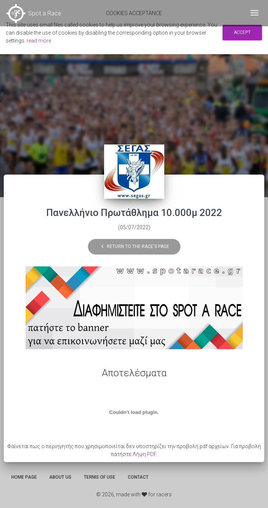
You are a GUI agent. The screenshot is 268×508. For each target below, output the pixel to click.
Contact (138, 477)
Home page (24, 477)
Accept (242, 32)
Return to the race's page (134, 246)
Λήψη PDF (144, 454)
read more (39, 41)
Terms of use (99, 477)
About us (60, 477)
